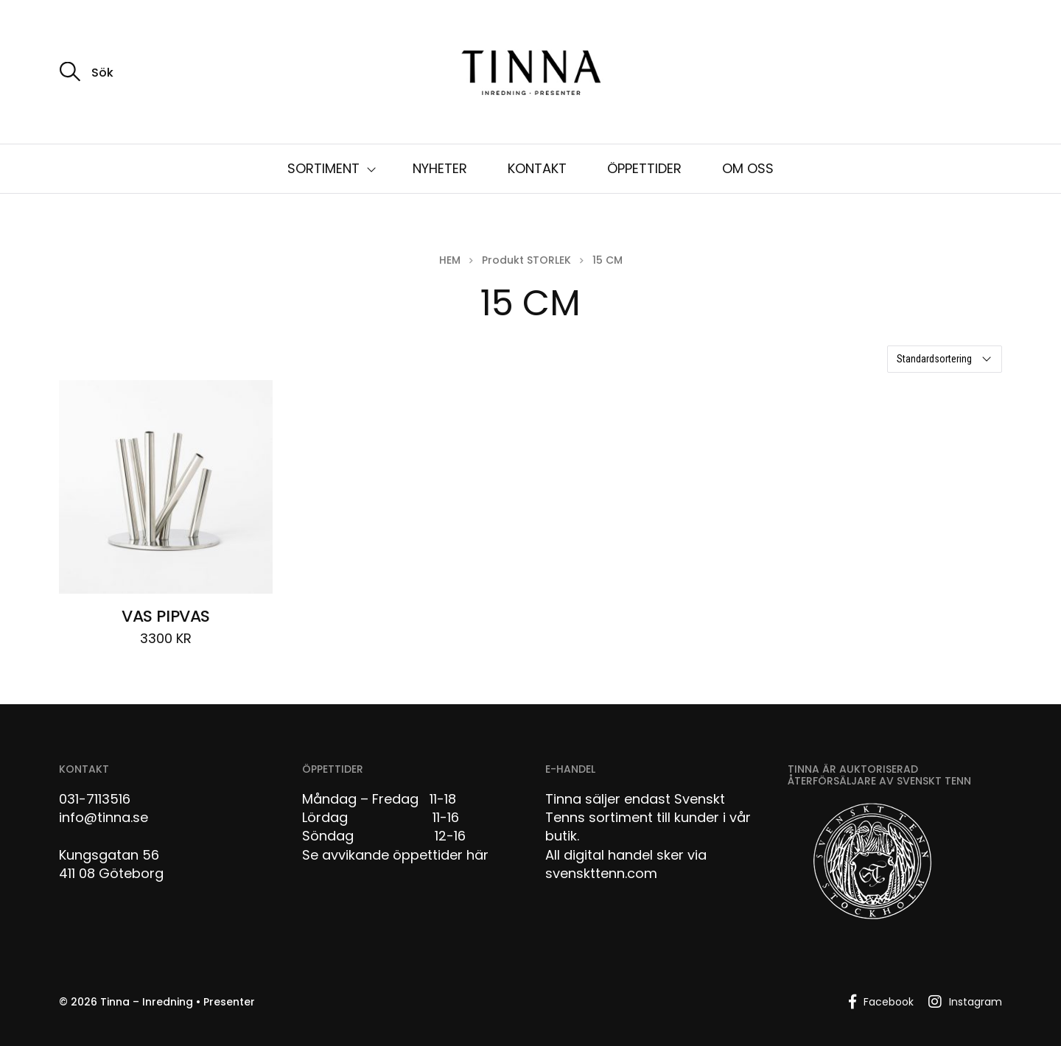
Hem (450, 260)
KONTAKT (537, 168)
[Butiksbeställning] (944, 359)
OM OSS (748, 168)
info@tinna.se (103, 817)
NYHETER (440, 168)
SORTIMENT (323, 168)
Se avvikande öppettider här (395, 855)
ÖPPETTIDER (644, 168)
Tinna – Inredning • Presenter (177, 1001)
